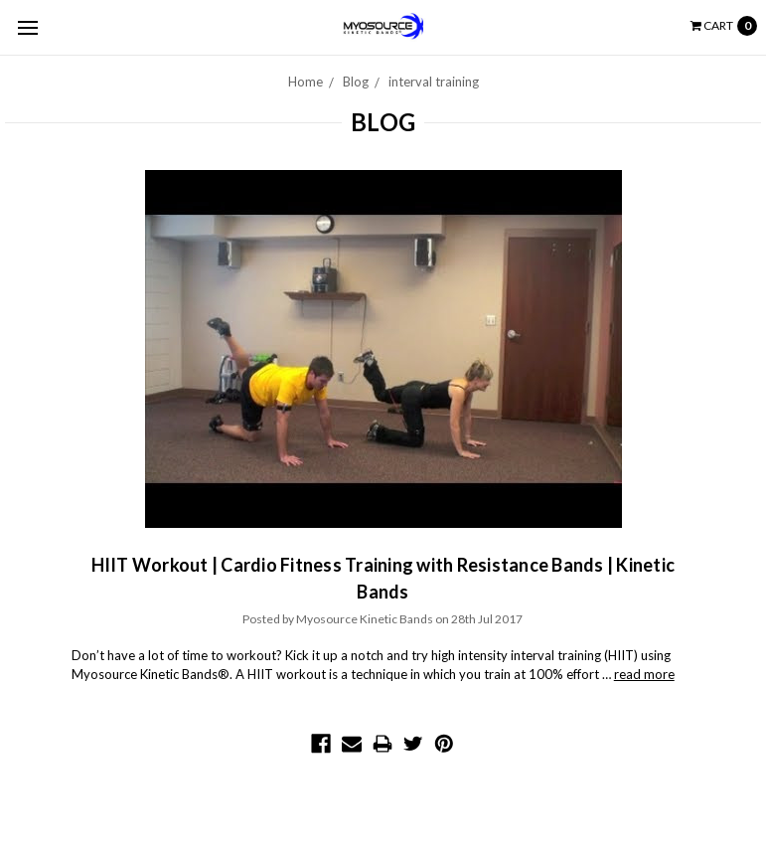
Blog (356, 81)
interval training (433, 81)
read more (644, 674)
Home (305, 81)
